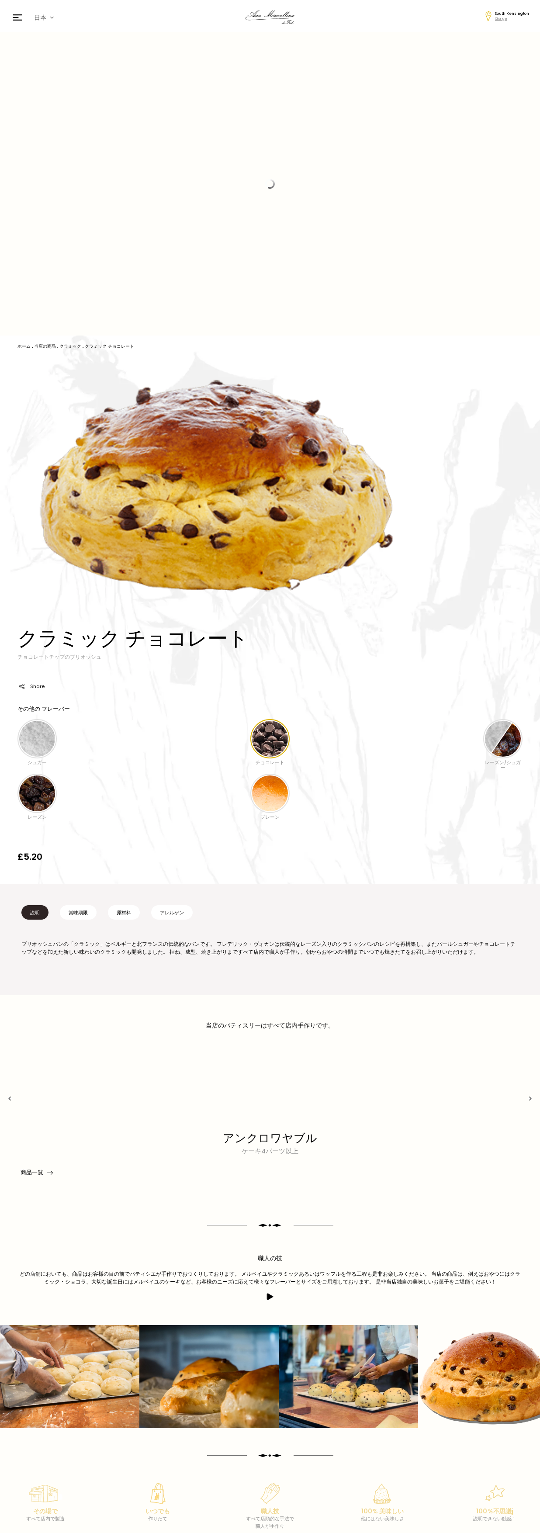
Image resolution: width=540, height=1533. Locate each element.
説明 (35, 912)
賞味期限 (78, 912)
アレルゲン (172, 912)
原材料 (124, 912)
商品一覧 (36, 1172)
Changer (501, 19)
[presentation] (10, 1098)
